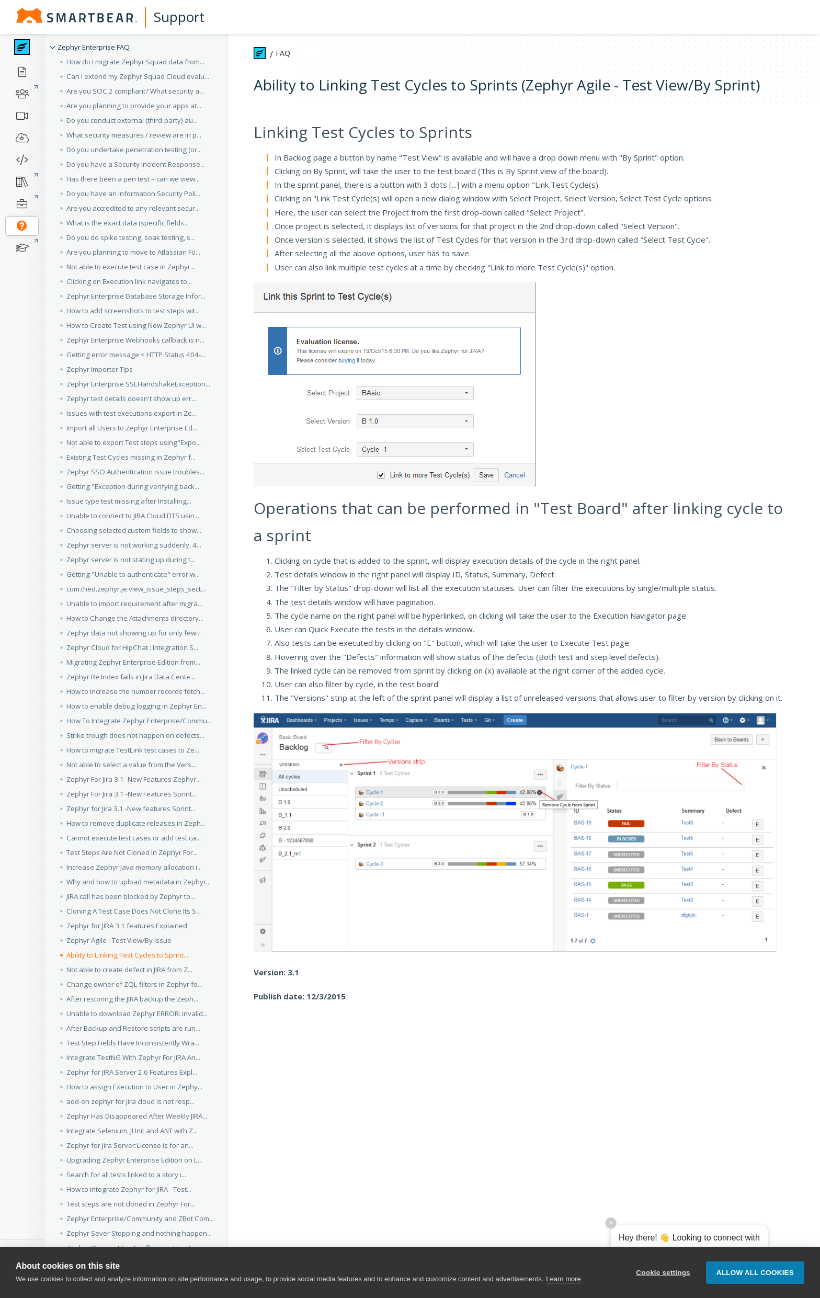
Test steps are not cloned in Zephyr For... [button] (130, 1204)
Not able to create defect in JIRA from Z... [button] (129, 969)
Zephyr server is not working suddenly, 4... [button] (133, 545)
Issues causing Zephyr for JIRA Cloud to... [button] (131, 1277)
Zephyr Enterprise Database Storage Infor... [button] (136, 296)
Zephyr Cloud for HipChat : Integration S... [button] (132, 647)
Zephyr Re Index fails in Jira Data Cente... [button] (130, 676)
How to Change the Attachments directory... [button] (134, 618)
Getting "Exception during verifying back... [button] (132, 486)
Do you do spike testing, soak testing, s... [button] (130, 237)
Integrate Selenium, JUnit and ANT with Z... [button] (132, 1130)
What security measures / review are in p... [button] (133, 135)
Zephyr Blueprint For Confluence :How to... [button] (133, 1248)
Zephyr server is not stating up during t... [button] (130, 559)
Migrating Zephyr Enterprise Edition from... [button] (133, 662)
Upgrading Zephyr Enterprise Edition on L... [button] (134, 1160)
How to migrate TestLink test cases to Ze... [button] (132, 750)
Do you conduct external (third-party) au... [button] (132, 120)
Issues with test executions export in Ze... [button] (131, 413)
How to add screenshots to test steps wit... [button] (133, 310)
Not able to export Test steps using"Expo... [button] (133, 442)
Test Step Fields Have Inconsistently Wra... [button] (132, 1042)
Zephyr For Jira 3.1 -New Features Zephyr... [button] (133, 779)
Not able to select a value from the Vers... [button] (131, 764)
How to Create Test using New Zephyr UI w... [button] (136, 325)
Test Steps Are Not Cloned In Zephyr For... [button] (132, 852)
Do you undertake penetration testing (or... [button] (134, 149)
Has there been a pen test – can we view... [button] (133, 179)
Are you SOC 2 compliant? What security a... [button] (135, 91)
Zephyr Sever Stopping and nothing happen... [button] (139, 1233)
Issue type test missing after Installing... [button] (128, 501)
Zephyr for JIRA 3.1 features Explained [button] (126, 925)
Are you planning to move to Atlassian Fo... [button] (133, 252)
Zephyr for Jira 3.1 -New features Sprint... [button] (131, 808)
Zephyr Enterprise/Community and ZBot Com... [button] (140, 1218)
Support (179, 16)
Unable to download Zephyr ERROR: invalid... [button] (137, 1013)
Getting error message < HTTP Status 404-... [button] (136, 354)
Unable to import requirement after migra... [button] (134, 603)
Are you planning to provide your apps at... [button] (133, 105)
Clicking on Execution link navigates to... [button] (129, 281)
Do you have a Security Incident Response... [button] (135, 164)
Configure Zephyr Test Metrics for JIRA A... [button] (132, 1291)
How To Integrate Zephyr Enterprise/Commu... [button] (139, 720)
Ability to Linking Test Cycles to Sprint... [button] (127, 955)
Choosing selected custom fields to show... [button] (133, 530)
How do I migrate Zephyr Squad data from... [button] (135, 61)
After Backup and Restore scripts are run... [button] (133, 1028)
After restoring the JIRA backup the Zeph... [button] (132, 999)
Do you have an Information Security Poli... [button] (133, 193)
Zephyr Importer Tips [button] (99, 369)
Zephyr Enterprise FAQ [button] (94, 47)
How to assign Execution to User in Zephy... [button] (134, 1086)
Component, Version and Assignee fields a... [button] (136, 1262)
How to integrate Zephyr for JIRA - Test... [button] (128, 1189)
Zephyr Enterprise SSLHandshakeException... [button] (138, 384)
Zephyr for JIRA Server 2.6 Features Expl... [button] (131, 1072)
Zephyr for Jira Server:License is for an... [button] (129, 1145)
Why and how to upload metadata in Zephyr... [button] (138, 881)
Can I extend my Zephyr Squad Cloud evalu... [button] (137, 76)
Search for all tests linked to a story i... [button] (126, 1174)
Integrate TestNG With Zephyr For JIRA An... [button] (133, 1057)
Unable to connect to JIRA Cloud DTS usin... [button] (132, 515)
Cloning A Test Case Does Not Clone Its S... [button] (133, 911)
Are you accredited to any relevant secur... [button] (133, 208)
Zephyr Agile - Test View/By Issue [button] (119, 940)
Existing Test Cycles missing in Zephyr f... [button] (131, 457)
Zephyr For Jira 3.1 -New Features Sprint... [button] (131, 794)
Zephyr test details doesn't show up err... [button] (131, 398)
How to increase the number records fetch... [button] (135, 691)
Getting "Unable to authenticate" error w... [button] (133, 574)
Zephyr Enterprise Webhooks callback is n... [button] (135, 340)
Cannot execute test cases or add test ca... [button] (133, 837)
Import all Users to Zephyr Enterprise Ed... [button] (131, 427)
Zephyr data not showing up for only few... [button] (133, 632)
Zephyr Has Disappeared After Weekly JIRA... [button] (136, 1116)
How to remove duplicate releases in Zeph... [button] (136, 823)
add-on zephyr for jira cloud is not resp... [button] (130, 1101)
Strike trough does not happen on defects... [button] (135, 735)
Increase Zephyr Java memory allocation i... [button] (134, 867)
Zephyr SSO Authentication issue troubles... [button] (135, 471)
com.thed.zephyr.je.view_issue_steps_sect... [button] (136, 589)
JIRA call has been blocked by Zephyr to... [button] (130, 896)
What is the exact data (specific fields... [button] (127, 222)
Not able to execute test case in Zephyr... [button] (130, 266)
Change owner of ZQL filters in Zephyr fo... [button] (134, 984)
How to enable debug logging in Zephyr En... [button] (136, 706)
